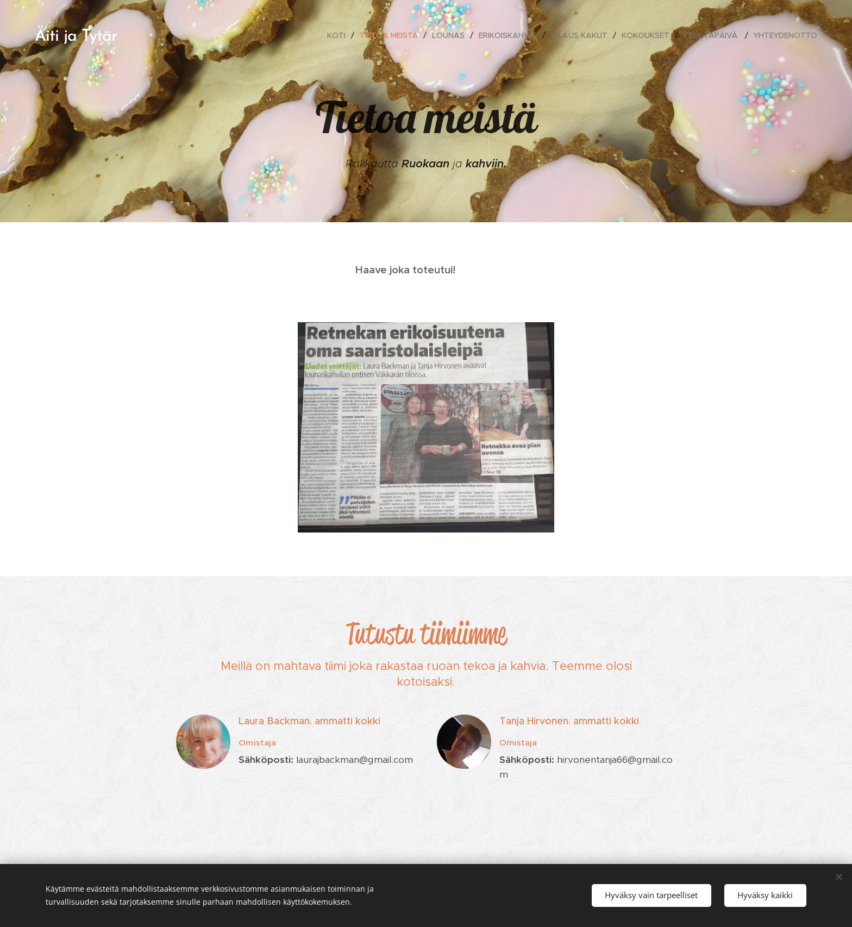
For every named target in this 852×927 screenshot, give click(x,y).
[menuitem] (339, 35)
